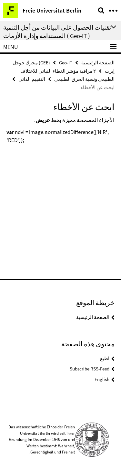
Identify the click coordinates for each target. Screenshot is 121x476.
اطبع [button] (104, 358)
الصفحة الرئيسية (98, 63)
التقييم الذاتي (31, 79)
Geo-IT (65, 63)
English (102, 379)
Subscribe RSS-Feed (89, 369)
